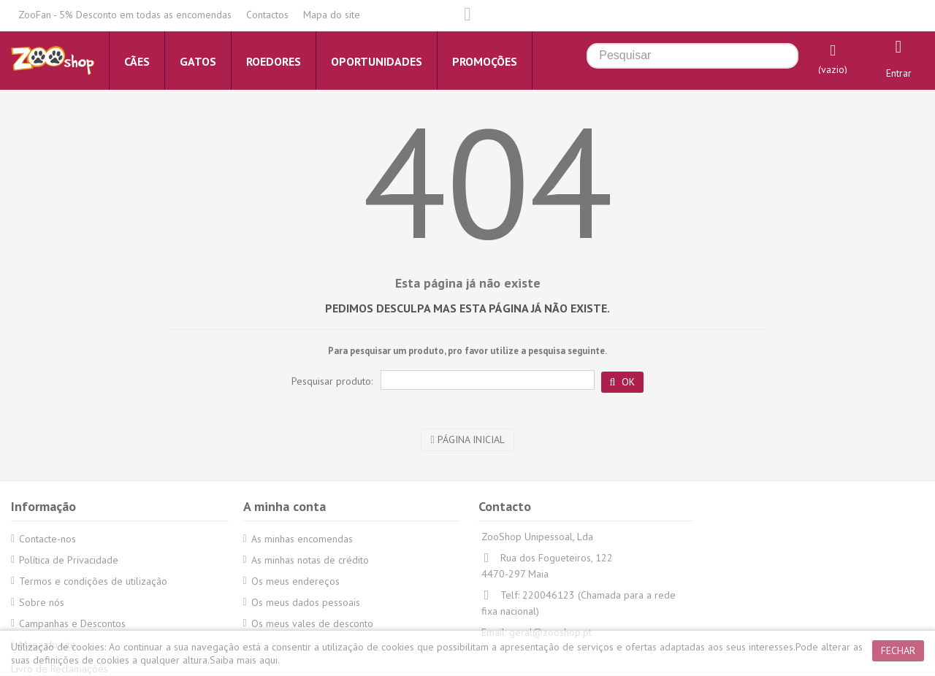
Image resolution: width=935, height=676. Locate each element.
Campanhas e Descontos (72, 623)
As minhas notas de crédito (310, 559)
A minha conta (284, 506)
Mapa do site (331, 14)
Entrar (899, 73)
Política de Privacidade (68, 559)
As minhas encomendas (302, 538)
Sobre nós (41, 602)
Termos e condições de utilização (93, 581)
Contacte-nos (47, 538)
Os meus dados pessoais (305, 602)
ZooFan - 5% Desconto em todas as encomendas (125, 14)
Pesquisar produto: (332, 381)
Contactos (267, 14)
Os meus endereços (295, 581)
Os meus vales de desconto (312, 623)
